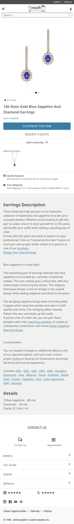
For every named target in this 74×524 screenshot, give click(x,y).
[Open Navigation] (3, 9)
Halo (21, 375)
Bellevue (37, 483)
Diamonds (9, 375)
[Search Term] (37, 15)
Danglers (60, 371)
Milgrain (31, 375)
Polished (53, 375)
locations (22, 248)
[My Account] (70, 9)
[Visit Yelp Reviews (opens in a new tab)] (54, 492)
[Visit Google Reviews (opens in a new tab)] (20, 492)
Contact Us (37, 427)
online (17, 359)
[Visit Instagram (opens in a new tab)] (5, 501)
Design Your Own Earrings (19, 252)
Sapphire (28, 379)
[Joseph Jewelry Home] (5, 100)
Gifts (18, 371)
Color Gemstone (53, 379)
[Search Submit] (69, 15)
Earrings (16, 383)
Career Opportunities (14, 511)
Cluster (15, 379)
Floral (42, 375)
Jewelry (37, 456)
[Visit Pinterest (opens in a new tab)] (22, 501)
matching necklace (39, 322)
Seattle (37, 474)
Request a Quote (37, 134)
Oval (38, 379)
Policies (48, 511)
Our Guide (37, 465)
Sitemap (34, 511)
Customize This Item (37, 126)
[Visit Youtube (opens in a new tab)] (16, 501)
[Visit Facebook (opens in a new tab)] (11, 501)
